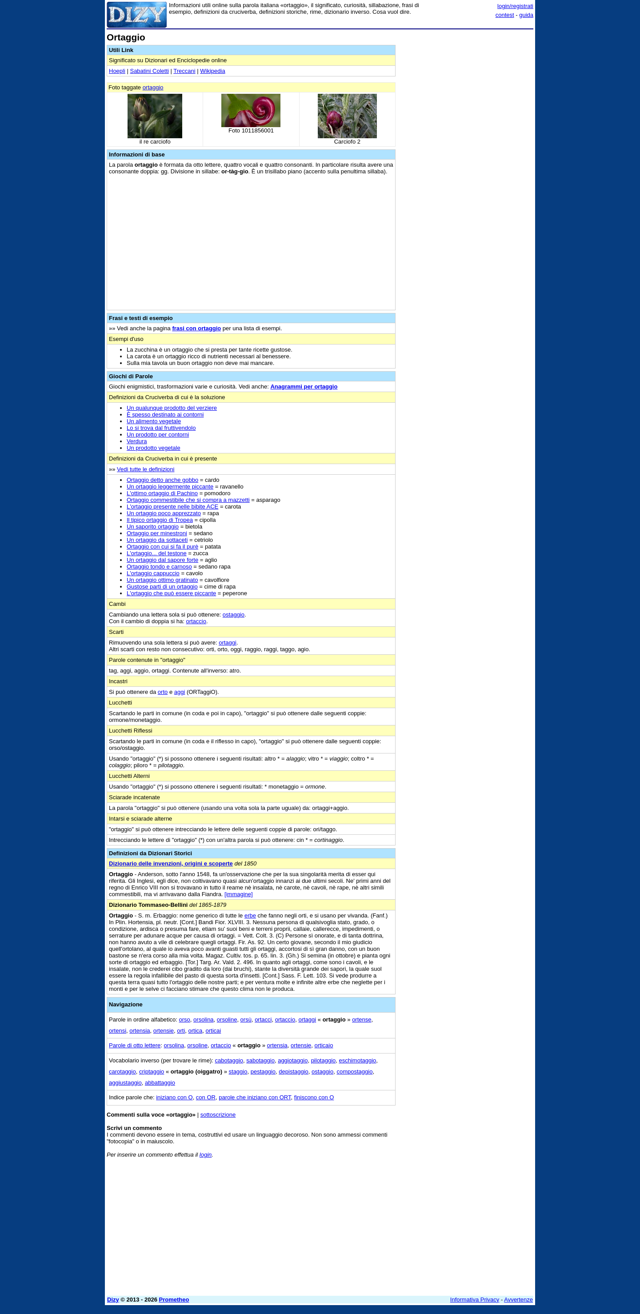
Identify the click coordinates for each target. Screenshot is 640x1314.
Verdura (137, 441)
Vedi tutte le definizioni (145, 469)
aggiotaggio (293, 1060)
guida (526, 15)
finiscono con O (314, 1097)
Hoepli (117, 71)
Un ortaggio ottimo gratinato (162, 580)
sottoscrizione (218, 1114)
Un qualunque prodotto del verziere (172, 408)
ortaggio (153, 87)
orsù (246, 1019)
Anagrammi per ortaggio (303, 386)
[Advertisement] (466, 165)
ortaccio (196, 621)
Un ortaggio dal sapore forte (162, 560)
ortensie (163, 1030)
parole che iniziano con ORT (255, 1097)
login (206, 1154)
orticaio (324, 1045)
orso (184, 1019)
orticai (213, 1030)
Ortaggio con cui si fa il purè (162, 546)
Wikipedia (212, 71)
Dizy (113, 1299)
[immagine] (238, 894)
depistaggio (293, 1071)
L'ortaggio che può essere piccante (171, 593)
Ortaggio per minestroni (157, 533)
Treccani (184, 71)
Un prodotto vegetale (153, 448)
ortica (195, 1030)
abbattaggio (160, 1082)
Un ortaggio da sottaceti (157, 540)
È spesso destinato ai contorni (165, 414)
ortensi (117, 1030)
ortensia (139, 1030)
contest (505, 15)
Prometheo (174, 1299)
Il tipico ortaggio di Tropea (160, 520)
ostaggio (233, 614)
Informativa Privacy (475, 1299)
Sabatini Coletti (149, 71)
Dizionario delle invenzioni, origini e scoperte (171, 863)
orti (181, 1030)
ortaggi (227, 642)
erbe (250, 915)
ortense (361, 1019)
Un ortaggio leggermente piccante (170, 486)
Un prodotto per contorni (158, 434)
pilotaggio (323, 1060)
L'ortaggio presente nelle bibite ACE (172, 506)
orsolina (203, 1019)
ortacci (263, 1019)
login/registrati (515, 6)
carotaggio (122, 1071)
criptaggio (151, 1071)
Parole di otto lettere (134, 1045)
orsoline (227, 1019)
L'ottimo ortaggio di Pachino (162, 493)
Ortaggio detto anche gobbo (162, 480)
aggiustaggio (125, 1082)
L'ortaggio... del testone (157, 553)
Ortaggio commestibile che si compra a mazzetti (188, 500)
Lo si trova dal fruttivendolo (161, 428)
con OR (206, 1097)
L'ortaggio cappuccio (153, 573)
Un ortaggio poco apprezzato (164, 513)
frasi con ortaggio (196, 328)
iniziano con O (174, 1097)
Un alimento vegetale (154, 421)
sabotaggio (260, 1060)
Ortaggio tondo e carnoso (159, 566)
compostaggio (354, 1071)
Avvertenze (518, 1299)
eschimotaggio (357, 1060)
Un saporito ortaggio (153, 526)
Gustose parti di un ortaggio (162, 586)
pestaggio (263, 1071)
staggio (238, 1071)
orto (163, 692)
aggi (179, 692)
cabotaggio (229, 1060)
